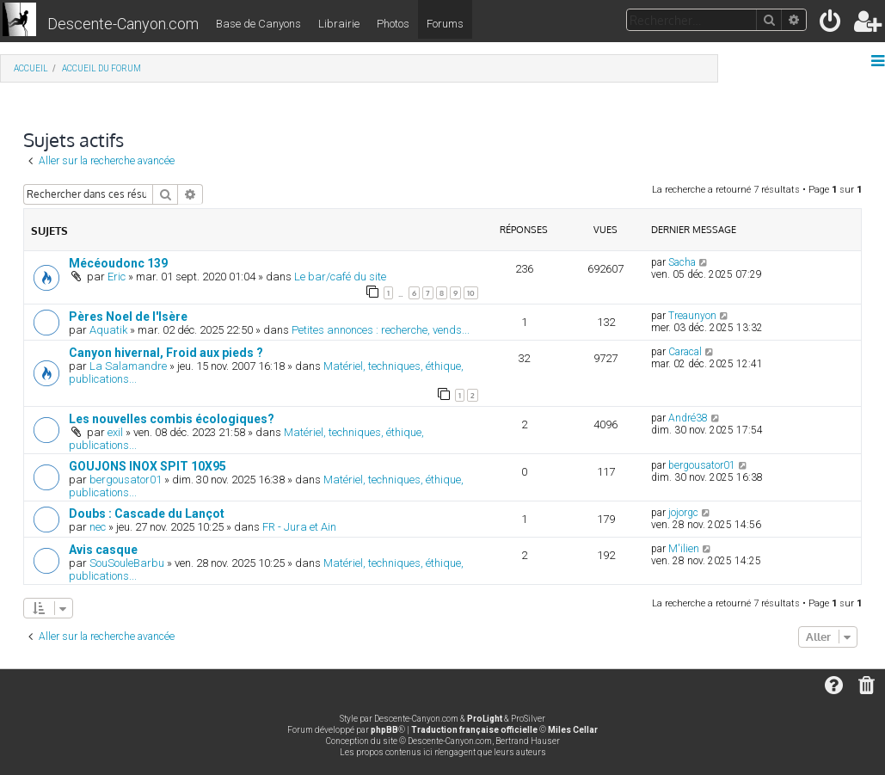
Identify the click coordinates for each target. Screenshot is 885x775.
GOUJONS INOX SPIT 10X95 (147, 466)
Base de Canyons (258, 23)
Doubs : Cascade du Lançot (146, 513)
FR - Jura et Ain (299, 526)
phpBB (384, 730)
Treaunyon (692, 316)
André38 (688, 418)
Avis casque (103, 550)
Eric (117, 276)
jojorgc (683, 513)
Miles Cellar (573, 730)
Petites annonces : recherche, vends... (381, 329)
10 (471, 293)
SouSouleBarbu (126, 563)
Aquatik (108, 329)
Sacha (682, 262)
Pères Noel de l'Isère (128, 316)
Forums (445, 23)
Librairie (339, 23)
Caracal (685, 352)
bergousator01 (125, 479)
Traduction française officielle (474, 730)
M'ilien (683, 549)
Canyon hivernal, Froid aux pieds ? (166, 353)
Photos (393, 23)
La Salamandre (128, 366)
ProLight (484, 718)
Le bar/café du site (340, 276)
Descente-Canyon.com (123, 24)
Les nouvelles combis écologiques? (171, 419)
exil (115, 432)
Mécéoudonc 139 (118, 263)
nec (97, 526)
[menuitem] (831, 24)
